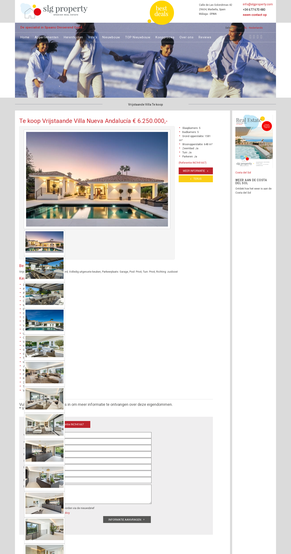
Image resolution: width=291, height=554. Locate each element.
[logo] (54, 10)
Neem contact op (255, 14)
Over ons (186, 36)
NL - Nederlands (253, 27)
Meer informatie (194, 170)
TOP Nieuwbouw (137, 36)
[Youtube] (257, 36)
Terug (197, 178)
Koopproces (165, 36)
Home (25, 36)
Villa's (92, 36)
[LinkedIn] (261, 36)
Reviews (205, 36)
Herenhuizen (73, 36)
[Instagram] (254, 36)
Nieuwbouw (111, 36)
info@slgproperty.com (258, 4)
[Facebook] (250, 36)
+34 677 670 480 (254, 9)
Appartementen (47, 36)
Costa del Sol (243, 172)
